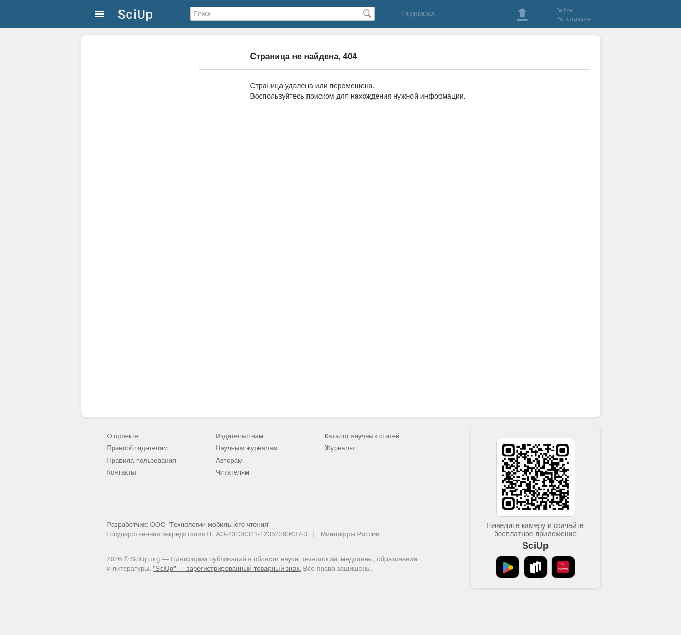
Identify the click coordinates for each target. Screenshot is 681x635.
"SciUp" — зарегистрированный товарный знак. (227, 568)
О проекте (123, 436)
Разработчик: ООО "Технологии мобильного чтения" (189, 525)
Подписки (418, 13)
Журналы (339, 448)
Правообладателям (137, 448)
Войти (564, 10)
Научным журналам (246, 448)
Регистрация (573, 19)
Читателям (232, 472)
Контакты (121, 472)
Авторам (229, 460)
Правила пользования (141, 460)
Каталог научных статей (362, 436)
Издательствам (239, 436)
